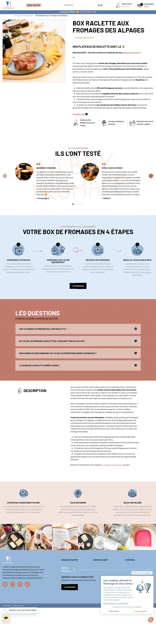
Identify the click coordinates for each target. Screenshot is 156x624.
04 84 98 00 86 (67, 572)
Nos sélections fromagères (136, 569)
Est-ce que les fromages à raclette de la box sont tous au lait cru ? (78, 341)
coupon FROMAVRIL (88, 12)
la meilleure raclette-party (112, 465)
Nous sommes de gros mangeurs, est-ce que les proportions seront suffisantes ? (78, 353)
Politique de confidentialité (136, 565)
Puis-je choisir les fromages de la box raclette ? (78, 329)
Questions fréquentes (102, 569)
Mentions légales (100, 565)
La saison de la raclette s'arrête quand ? (78, 365)
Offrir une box (33, 5)
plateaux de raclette (130, 52)
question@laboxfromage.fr (72, 565)
